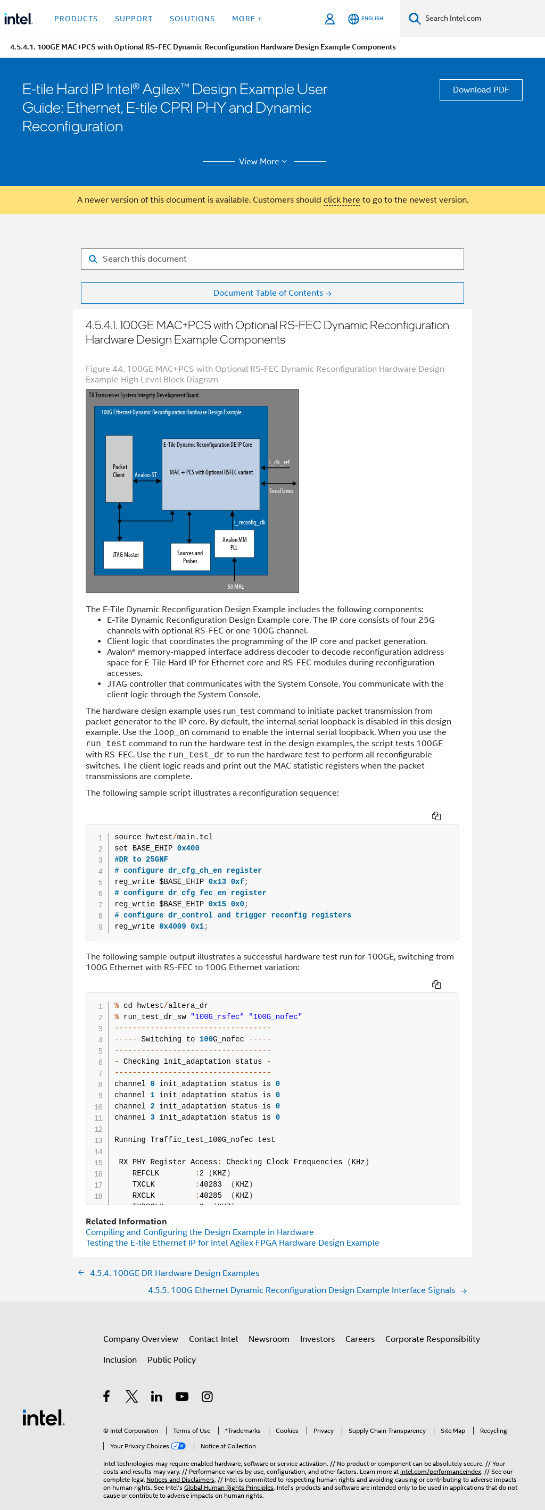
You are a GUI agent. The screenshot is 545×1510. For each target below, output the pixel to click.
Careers (360, 1316)
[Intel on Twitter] (132, 1375)
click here (342, 200)
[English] (365, 19)
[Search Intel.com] (483, 19)
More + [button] (247, 18)
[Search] (415, 18)
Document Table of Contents (268, 293)
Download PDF (481, 90)
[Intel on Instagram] (208, 1375)
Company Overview (140, 1316)
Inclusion (120, 1337)
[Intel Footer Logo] (43, 1394)
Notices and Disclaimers (180, 1457)
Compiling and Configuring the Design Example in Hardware (200, 1209)
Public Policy (171, 1337)
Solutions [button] (192, 18)
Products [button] (76, 18)
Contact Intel (213, 1316)
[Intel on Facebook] (107, 1375)
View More (265, 161)
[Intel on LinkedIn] (157, 1375)
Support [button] (134, 18)
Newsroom (269, 1316)
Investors (317, 1316)
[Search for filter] (272, 259)
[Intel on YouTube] (183, 1375)
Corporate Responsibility (432, 1316)
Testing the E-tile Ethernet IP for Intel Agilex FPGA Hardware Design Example (232, 1220)
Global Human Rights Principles (229, 1465)
